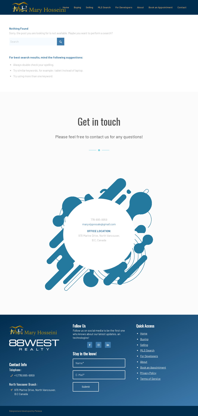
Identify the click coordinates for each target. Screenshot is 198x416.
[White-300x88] (34, 345)
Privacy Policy (148, 373)
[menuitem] (65, 7)
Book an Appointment (153, 367)
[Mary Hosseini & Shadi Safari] (38, 7)
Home (143, 333)
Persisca (38, 411)
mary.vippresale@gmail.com (99, 224)
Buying (144, 339)
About (143, 361)
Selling (144, 344)
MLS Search (147, 350)
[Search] (36, 41)
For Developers (149, 356)
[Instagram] (98, 345)
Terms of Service (150, 378)
